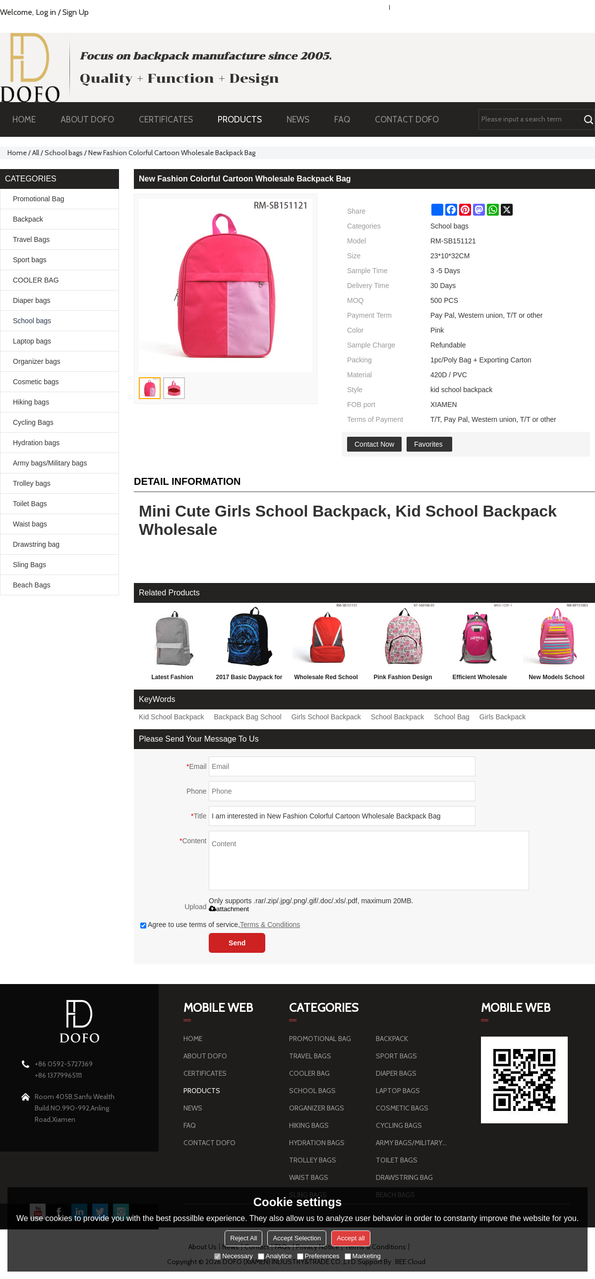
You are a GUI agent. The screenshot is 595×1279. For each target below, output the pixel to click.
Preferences (318, 1256)
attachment (229, 909)
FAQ (347, 119)
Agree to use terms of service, (220, 925)
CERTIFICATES (166, 119)
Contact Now (374, 444)
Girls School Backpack (326, 717)
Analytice (275, 1256)
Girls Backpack (502, 717)
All (35, 152)
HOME (24, 119)
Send (237, 943)
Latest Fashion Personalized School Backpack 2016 (172, 679)
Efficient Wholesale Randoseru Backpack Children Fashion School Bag (479, 679)
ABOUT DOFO (92, 119)
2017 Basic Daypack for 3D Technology (249, 679)
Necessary (233, 1256)
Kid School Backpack (171, 717)
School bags (64, 152)
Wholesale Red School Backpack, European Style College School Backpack (326, 679)
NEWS (303, 119)
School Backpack (397, 717)
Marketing (363, 1256)
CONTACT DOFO (407, 119)
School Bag (452, 717)
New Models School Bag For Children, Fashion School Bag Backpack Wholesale (556, 679)
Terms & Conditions (270, 925)
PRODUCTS (245, 119)
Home (17, 152)
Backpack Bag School (248, 717)
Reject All (243, 1238)
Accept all (350, 1238)
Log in (46, 12)
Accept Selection (297, 1238)
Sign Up (75, 12)
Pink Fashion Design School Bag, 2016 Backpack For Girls (402, 679)
